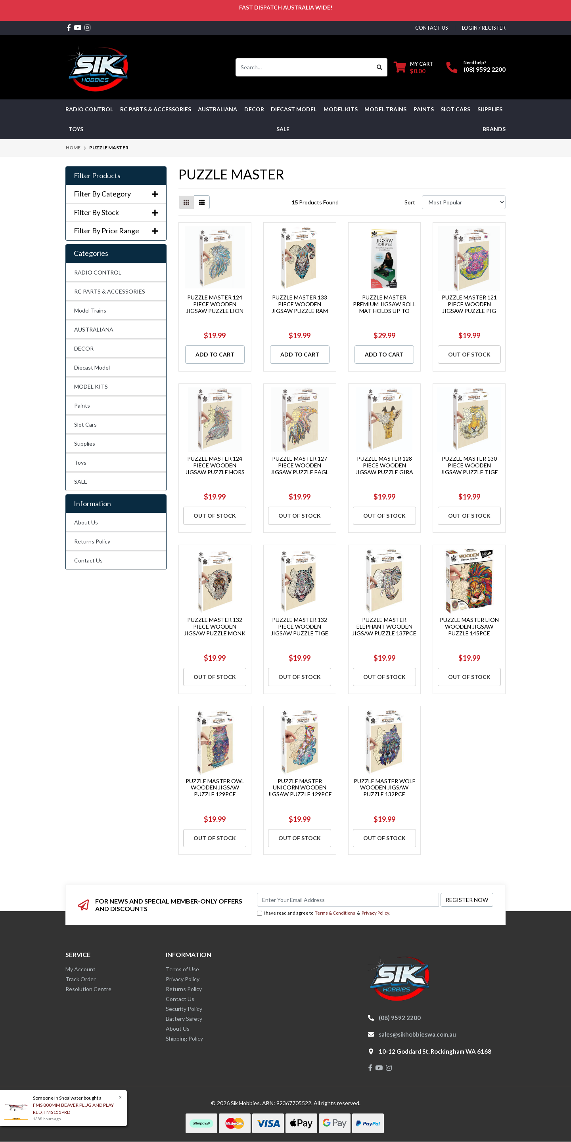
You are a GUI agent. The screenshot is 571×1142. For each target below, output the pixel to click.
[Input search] (304, 67)
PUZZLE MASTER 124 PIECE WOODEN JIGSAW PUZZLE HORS (215, 465)
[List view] (202, 202)
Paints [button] (424, 109)
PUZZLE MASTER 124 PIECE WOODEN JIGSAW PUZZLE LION (214, 304)
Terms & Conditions (335, 912)
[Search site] (379, 67)
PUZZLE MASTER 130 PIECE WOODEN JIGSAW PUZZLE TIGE (469, 465)
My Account (80, 969)
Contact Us (88, 560)
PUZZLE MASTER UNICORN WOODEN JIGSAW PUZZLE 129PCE (300, 788)
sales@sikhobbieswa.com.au (417, 1034)
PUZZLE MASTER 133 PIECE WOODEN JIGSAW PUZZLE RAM (300, 304)
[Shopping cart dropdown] (413, 67)
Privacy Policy (375, 912)
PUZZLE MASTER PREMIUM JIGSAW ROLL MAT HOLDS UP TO (384, 304)
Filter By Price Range (116, 231)
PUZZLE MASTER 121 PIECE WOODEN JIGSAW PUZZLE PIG (469, 304)
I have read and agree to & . (323, 913)
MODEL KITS (91, 386)
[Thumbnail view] (186, 202)
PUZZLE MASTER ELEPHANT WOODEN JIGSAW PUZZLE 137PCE (384, 626)
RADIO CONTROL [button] (89, 109)
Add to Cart (214, 354)
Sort (409, 202)
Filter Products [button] (97, 176)
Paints (82, 405)
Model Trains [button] (385, 109)
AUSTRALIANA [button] (217, 109)
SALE (282, 129)
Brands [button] (494, 129)
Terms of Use (182, 969)
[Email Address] (348, 900)
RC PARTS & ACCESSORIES (109, 291)
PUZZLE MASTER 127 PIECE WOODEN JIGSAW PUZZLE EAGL (299, 465)
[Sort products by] (464, 202)
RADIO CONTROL (97, 272)
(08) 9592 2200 (485, 69)
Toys (80, 462)
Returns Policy (92, 541)
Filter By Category (116, 194)
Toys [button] (76, 129)
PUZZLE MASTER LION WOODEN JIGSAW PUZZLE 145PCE (469, 626)
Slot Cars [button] (455, 109)
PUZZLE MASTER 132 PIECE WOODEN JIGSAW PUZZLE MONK (214, 626)
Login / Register (484, 28)
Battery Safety (184, 1018)
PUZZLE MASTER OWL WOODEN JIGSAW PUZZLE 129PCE (215, 788)
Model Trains (90, 310)
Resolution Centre (88, 989)
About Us (86, 522)
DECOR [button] (254, 109)
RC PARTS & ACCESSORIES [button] (155, 109)
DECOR (84, 348)
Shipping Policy (184, 1038)
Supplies (84, 443)
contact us (431, 28)
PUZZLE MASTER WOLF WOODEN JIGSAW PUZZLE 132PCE (384, 788)
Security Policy (184, 1008)
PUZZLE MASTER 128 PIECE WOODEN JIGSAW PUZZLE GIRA (384, 465)
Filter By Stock (116, 212)
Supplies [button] (489, 109)
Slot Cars (85, 424)
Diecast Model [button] (293, 109)
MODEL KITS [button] (341, 109)
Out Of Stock (469, 354)
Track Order (80, 979)
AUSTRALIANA (93, 329)
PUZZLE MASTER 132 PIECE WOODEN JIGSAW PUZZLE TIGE (299, 626)
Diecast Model (92, 367)
